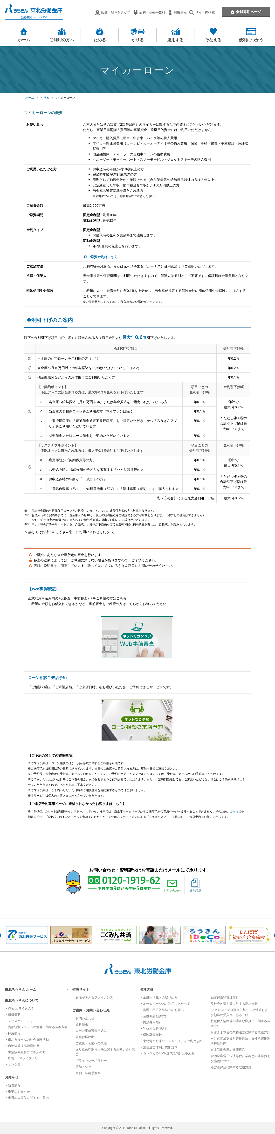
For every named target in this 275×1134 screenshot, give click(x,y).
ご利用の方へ (61, 39)
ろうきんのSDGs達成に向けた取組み (169, 1053)
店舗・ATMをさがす (115, 12)
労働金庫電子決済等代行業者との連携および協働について (240, 1058)
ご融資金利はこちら (102, 256)
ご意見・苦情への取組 (91, 1043)
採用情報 (180, 12)
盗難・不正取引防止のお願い (163, 1010)
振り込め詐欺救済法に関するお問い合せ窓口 (105, 1052)
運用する (175, 39)
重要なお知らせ (19, 1091)
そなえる (213, 39)
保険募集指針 (152, 1034)
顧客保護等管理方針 (225, 997)
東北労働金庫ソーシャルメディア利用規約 (173, 1041)
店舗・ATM (83, 1067)
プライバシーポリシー (91, 1060)
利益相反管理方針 (155, 1028)
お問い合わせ (172, 886)
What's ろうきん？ (21, 1008)
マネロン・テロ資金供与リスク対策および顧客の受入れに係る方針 (239, 1012)
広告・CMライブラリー (24, 1058)
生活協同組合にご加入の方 (27, 1052)
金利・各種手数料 (152, 12)
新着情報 (14, 1085)
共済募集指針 (152, 1022)
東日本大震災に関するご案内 (28, 1097)
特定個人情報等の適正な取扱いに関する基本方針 (240, 1023)
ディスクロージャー (22, 1021)
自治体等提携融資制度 (23, 1046)
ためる (100, 39)
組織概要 (14, 1014)
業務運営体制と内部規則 (160, 1047)
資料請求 (195, 886)
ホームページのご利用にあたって (166, 1003)
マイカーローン (65, 98)
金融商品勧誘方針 (155, 1016)
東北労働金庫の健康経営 (228, 1049)
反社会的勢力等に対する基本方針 (234, 1003)
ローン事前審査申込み (91, 1030)
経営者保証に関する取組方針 (231, 1067)
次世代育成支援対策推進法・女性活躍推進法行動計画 (240, 1041)
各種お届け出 (85, 1037)
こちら (234, 811)
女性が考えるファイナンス (94, 997)
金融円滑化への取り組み (160, 997)
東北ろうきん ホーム (20, 989)
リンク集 (14, 1064)
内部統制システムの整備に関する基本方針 (38, 1027)
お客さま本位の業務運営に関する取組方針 (240, 1032)
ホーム (24, 39)
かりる (137, 39)
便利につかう (251, 39)
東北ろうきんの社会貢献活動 (28, 1039)
